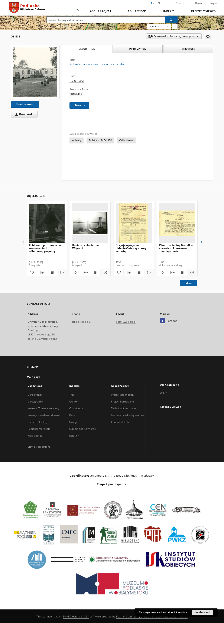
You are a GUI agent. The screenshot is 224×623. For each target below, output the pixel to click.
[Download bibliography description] (42, 272)
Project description (122, 395)
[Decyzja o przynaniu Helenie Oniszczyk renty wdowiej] (134, 223)
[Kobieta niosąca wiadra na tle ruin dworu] (35, 71)
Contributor (76, 408)
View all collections (39, 446)
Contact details (120, 422)
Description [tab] (87, 48)
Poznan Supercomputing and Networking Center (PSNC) (152, 616)
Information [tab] (137, 48)
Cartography (35, 401)
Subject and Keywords (82, 429)
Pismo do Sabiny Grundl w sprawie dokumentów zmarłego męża (176, 248)
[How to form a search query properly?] (175, 26)
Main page (33, 377)
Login (213, 3)
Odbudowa (126, 140)
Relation (74, 435)
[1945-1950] (76, 80)
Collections (137, 11)
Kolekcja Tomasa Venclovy (43, 408)
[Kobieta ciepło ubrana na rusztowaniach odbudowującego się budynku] (47, 223)
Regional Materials (39, 429)
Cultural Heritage (38, 422)
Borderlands (35, 395)
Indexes (169, 11)
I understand (202, 612)
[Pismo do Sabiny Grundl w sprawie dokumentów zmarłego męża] (177, 223)
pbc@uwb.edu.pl (126, 322)
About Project (100, 11)
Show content (24, 104)
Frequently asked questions (127, 415)
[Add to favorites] (208, 36)
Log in (163, 392)
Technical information (124, 408)
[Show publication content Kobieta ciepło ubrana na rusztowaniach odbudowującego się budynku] (52, 272)
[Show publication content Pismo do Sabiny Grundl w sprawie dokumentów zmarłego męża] (182, 272)
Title (72, 395)
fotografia (75, 94)
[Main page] (77, 11)
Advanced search (159, 26)
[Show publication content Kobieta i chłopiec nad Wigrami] (95, 272)
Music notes (35, 435)
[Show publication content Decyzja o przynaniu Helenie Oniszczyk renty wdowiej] (139, 272)
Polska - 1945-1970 (100, 140)
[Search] (171, 19)
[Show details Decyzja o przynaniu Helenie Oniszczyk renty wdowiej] (148, 272)
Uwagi (73, 422)
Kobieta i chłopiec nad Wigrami (86, 246)
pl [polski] (159, 3)
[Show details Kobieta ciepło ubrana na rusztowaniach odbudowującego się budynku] (61, 272)
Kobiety (76, 140)
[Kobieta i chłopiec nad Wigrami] (90, 223)
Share (198, 3)
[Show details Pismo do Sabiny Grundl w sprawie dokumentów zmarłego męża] (192, 272)
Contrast (181, 3)
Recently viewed (203, 11)
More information (177, 612)
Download (22, 114)
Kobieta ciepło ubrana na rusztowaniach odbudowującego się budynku (45, 248)
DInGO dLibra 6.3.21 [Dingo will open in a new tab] (76, 616)
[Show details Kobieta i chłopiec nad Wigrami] (105, 272)
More (188, 283)
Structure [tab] (188, 48)
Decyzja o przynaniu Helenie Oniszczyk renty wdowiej (131, 248)
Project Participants (122, 401)
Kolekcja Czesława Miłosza (44, 415)
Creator (74, 401)
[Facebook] (162, 321)
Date (72, 415)
